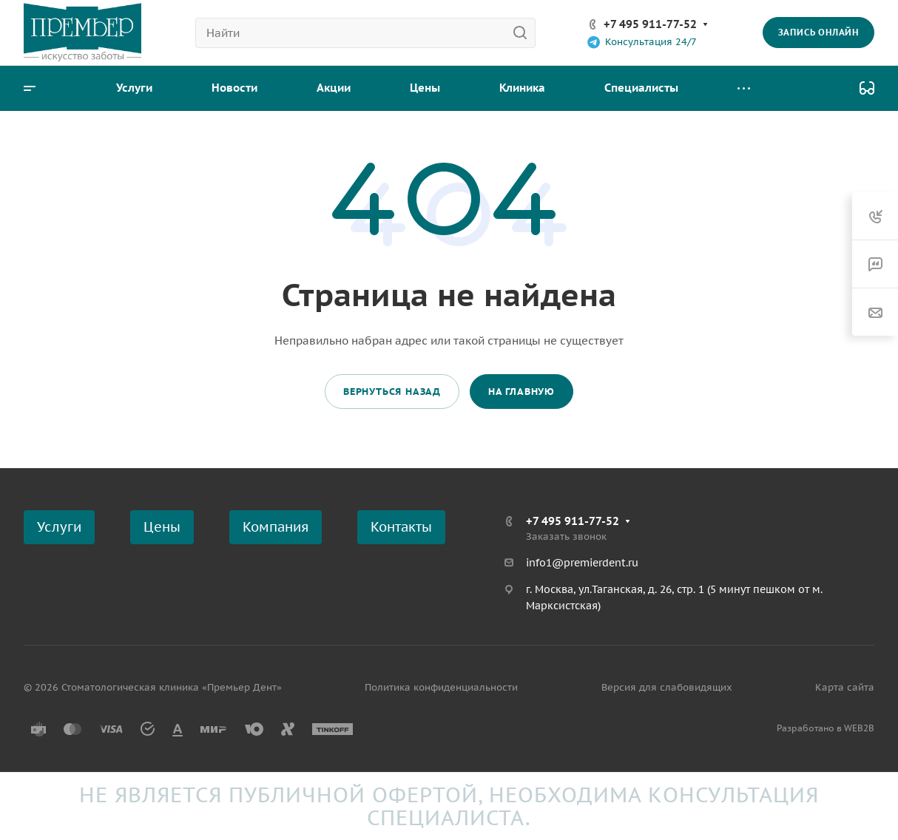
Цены (162, 526)
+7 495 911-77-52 (650, 24)
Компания (275, 526)
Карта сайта (844, 687)
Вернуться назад (392, 391)
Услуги (59, 526)
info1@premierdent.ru (582, 562)
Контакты (401, 526)
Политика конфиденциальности (441, 687)
